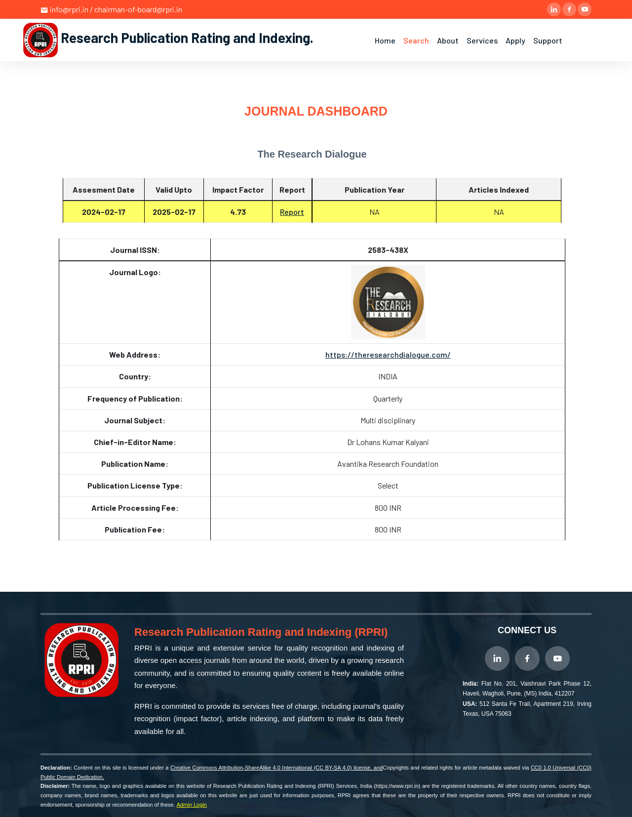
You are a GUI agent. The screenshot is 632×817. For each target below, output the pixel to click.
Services (482, 40)
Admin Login (192, 805)
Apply (515, 40)
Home (385, 40)
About (448, 40)
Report (292, 211)
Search (416, 40)
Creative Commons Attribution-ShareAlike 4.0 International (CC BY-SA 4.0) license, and (276, 768)
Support (547, 40)
